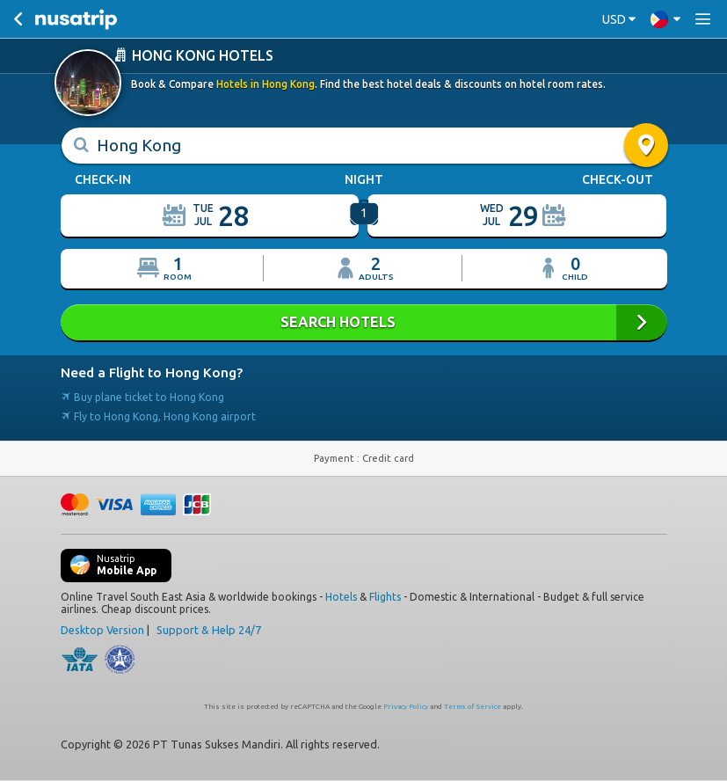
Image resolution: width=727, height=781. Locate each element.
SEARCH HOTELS (364, 322)
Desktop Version (102, 630)
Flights (385, 596)
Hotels (341, 596)
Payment (335, 458)
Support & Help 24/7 (208, 630)
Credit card (388, 458)
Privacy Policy (405, 707)
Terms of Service (472, 707)
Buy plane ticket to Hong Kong (142, 397)
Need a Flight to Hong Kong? (152, 372)
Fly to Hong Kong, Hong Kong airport (158, 416)
